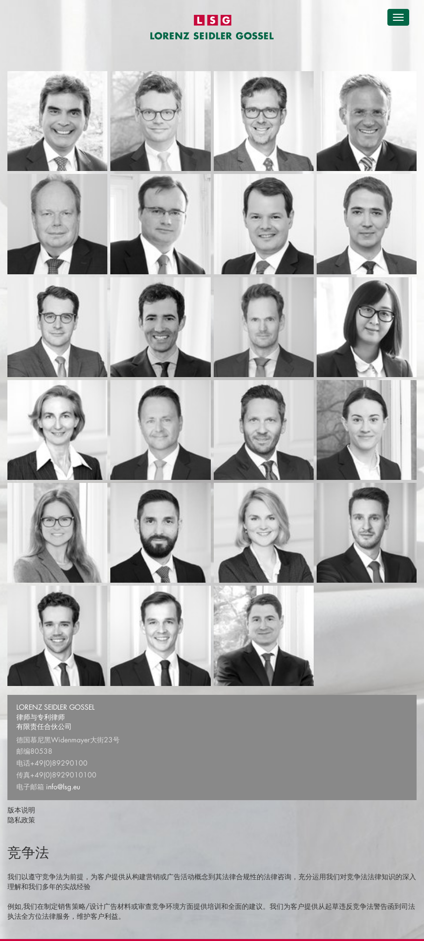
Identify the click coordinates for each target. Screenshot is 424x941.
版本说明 (21, 809)
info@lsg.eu (63, 786)
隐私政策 (21, 819)
